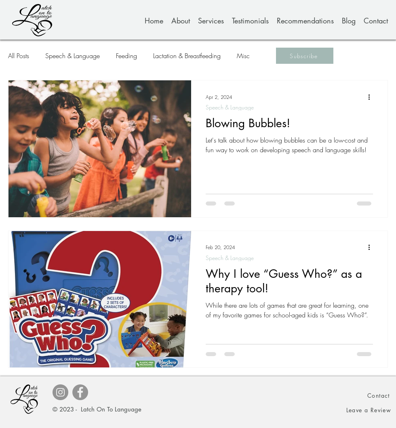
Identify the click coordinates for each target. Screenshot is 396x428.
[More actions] (372, 97)
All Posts (18, 55)
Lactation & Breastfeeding (187, 55)
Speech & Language (72, 55)
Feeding (126, 55)
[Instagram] (60, 392)
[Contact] (379, 395)
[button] (304, 56)
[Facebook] (80, 392)
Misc (243, 55)
